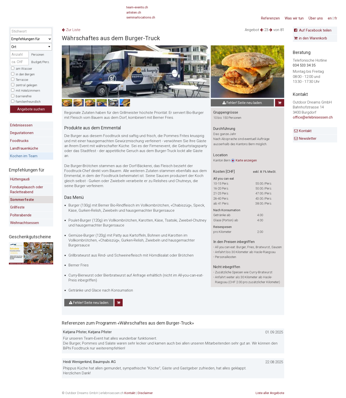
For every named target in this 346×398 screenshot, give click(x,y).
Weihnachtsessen (24, 223)
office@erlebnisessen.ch (313, 117)
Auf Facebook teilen (315, 30)
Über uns (316, 18)
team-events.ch (137, 7)
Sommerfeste (22, 199)
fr (335, 18)
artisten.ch (133, 12)
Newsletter (307, 138)
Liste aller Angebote (270, 393)
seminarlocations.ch (140, 17)
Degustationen (21, 133)
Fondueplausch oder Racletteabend (26, 189)
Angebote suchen (31, 109)
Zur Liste (71, 30)
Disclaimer (145, 393)
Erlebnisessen (21, 125)
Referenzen (270, 18)
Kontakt (305, 131)
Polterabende (21, 215)
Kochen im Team (23, 156)
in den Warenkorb (313, 38)
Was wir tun (294, 18)
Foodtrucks (19, 140)
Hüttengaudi (20, 179)
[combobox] (31, 47)
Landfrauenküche (24, 148)
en (330, 18)
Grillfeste (17, 207)
